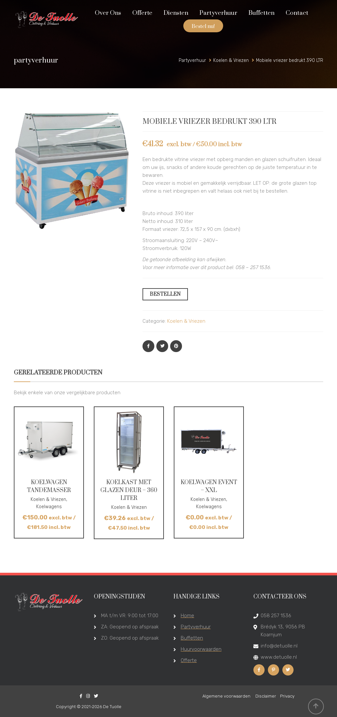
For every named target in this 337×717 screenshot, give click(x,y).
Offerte (142, 13)
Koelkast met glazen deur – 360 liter (128, 490)
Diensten (176, 13)
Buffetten (261, 13)
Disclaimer (265, 696)
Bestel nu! (203, 26)
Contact (297, 13)
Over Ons (108, 13)
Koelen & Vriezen (186, 321)
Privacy (287, 696)
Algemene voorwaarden (226, 696)
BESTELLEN (165, 294)
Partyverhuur (218, 13)
